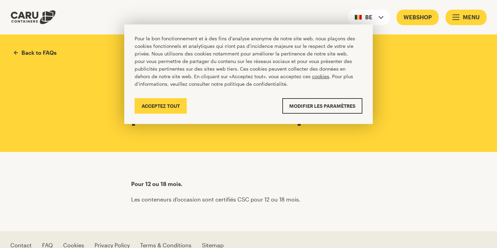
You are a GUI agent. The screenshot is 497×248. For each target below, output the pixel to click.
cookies (320, 76)
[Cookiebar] (248, 74)
